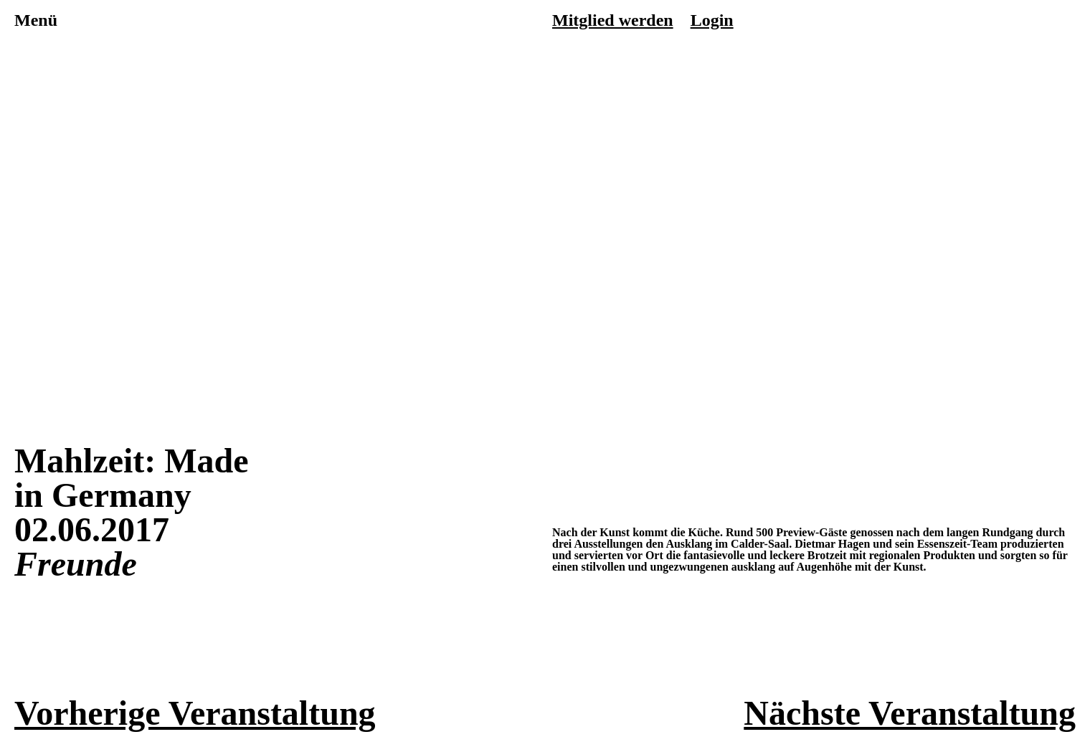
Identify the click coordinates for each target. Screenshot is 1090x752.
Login (712, 20)
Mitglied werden (612, 20)
